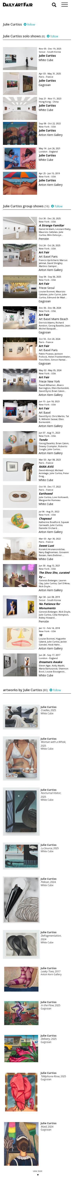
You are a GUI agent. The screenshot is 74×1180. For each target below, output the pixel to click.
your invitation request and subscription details (22, 1157)
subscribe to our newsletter (23, 1166)
